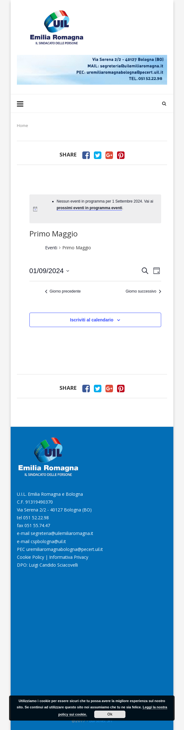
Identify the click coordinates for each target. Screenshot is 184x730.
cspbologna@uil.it (48, 541)
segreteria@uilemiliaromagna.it (62, 533)
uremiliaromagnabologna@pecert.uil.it (64, 549)
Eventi (51, 248)
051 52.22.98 (36, 518)
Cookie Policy (30, 557)
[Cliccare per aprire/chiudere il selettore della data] (49, 271)
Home (22, 125)
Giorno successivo (143, 291)
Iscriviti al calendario (92, 319)
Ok (109, 714)
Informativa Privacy (68, 557)
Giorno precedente (63, 291)
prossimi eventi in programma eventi (89, 208)
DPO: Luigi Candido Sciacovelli (47, 565)
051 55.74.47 (37, 525)
